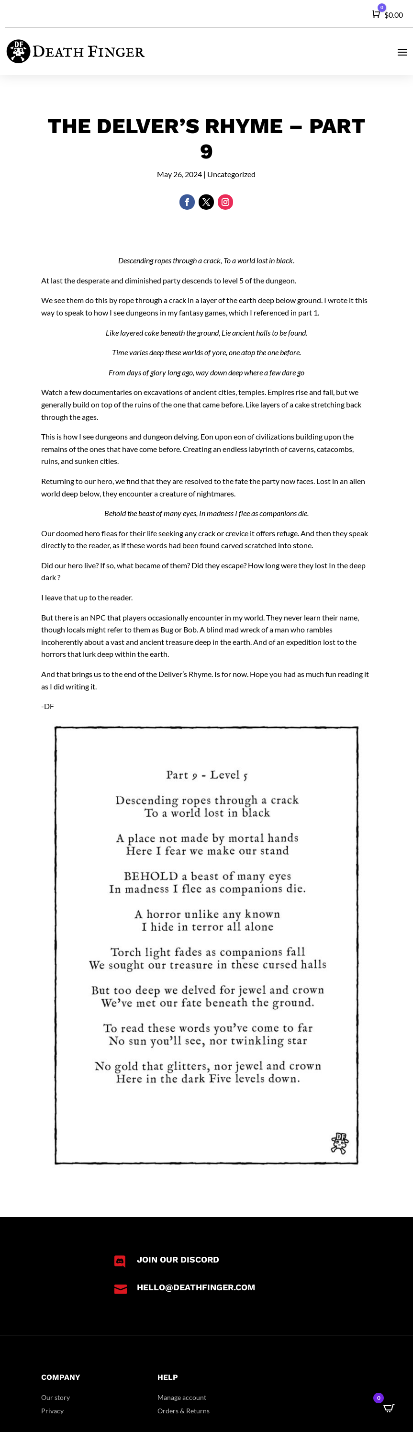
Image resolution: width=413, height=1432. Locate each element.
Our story (55, 1397)
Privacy (52, 1411)
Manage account (181, 1397)
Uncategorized (231, 174)
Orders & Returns (183, 1411)
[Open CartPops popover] (389, 1408)
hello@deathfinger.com (196, 1287)
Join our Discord (178, 1259)
